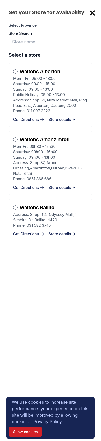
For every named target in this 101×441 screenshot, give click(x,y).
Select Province (23, 25)
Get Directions (28, 119)
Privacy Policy (47, 421)
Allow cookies (25, 431)
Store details (62, 119)
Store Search (20, 33)
